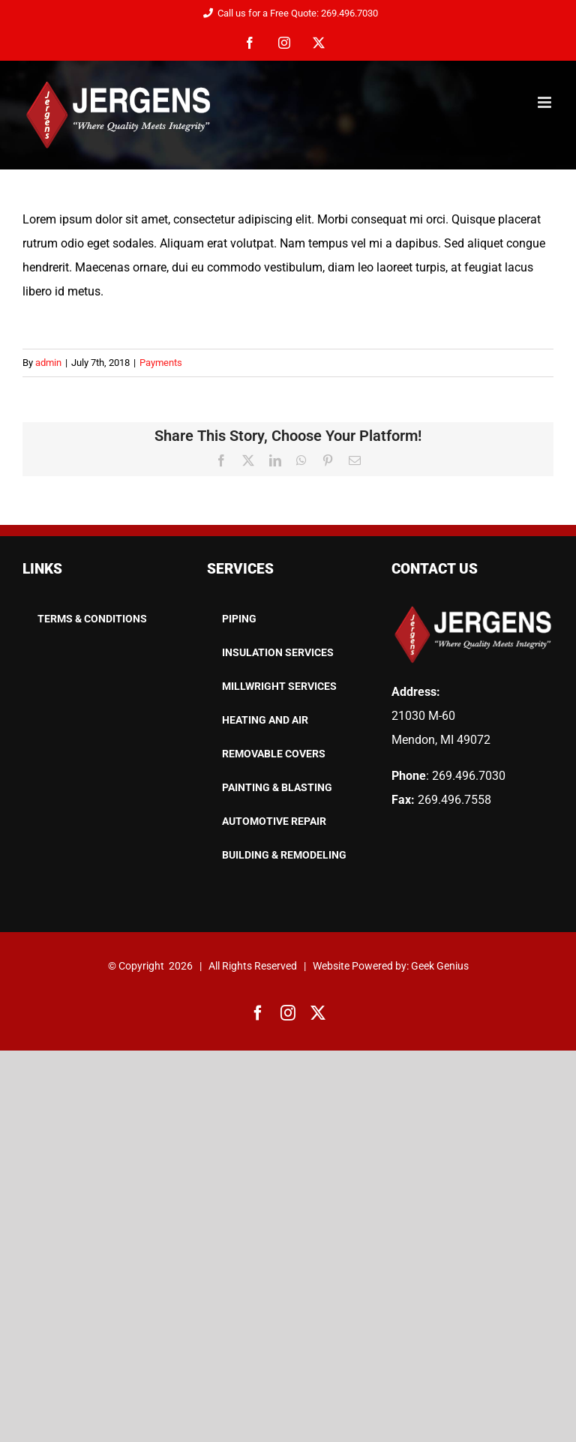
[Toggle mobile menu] (546, 102)
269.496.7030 (469, 776)
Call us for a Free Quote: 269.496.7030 (288, 13)
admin (48, 362)
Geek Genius (440, 966)
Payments (161, 362)
